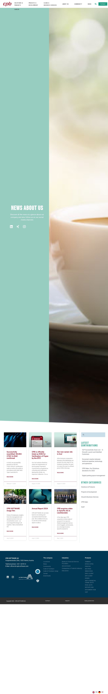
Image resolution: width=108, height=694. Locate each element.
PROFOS (88, 566)
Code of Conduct (48, 569)
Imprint (67, 601)
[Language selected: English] (98, 692)
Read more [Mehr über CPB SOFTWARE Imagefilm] (10, 531)
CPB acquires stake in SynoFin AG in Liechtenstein (64, 511)
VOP (86, 592)
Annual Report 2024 (40, 509)
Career (17, 9)
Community (79, 4)
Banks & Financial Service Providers (70, 563)
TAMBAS (88, 562)
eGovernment (66, 566)
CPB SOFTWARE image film (13, 510)
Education (65, 571)
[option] (100, 692)
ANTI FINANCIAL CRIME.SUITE (90, 581)
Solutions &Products (19, 4)
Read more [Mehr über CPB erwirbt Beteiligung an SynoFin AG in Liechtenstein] (60, 533)
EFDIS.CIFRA (89, 564)
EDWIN (87, 578)
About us (67, 4)
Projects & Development (34, 4)
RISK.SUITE (89, 585)
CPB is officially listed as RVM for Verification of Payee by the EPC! (40, 455)
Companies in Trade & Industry (72, 568)
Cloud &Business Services (51, 4)
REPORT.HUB (89, 587)
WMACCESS (89, 571)
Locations (46, 562)
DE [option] (102, 692)
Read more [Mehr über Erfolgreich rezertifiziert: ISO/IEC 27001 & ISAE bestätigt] (10, 477)
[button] (95, 4)
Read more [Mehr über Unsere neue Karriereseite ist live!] (60, 472)
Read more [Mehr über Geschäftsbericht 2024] (35, 527)
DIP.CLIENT (89, 576)
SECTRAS (88, 569)
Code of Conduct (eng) (50, 571)
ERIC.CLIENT (89, 573)
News (90, 4)
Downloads (47, 576)
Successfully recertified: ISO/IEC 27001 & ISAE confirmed (14, 455)
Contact (47, 601)
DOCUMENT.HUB (90, 590)
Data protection (89, 601)
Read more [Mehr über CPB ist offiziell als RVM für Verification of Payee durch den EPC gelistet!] (35, 479)
